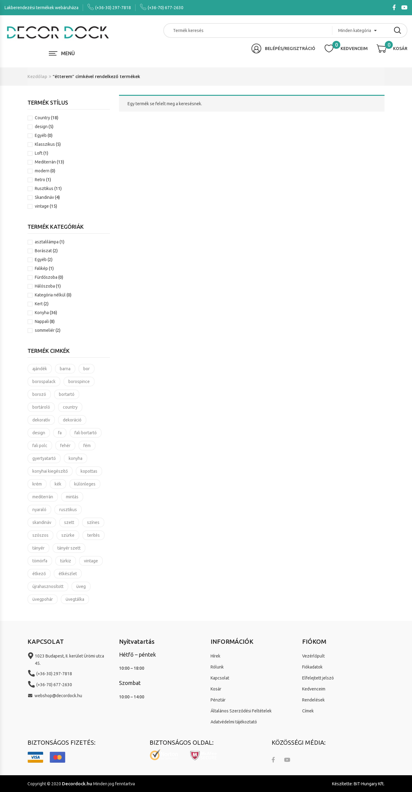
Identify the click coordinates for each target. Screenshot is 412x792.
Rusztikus (44, 188)
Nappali (42, 321)
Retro (40, 179)
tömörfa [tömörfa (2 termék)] (39, 560)
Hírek (215, 656)
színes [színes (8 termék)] (93, 522)
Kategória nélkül (50, 294)
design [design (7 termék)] (38, 432)
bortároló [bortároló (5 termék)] (41, 407)
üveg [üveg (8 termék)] (81, 586)
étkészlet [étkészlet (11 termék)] (68, 573)
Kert (39, 303)
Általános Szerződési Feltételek (241, 710)
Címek (308, 710)
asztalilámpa (47, 241)
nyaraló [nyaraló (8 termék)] (39, 509)
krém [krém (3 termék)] (37, 484)
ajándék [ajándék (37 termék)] (39, 368)
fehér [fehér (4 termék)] (65, 445)
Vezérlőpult (313, 656)
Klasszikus (45, 144)
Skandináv (44, 197)
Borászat (43, 250)
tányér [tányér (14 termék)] (38, 548)
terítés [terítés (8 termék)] (93, 535)
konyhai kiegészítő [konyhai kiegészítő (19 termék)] (50, 471)
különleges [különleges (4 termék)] (85, 484)
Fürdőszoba (46, 277)
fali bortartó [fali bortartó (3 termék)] (85, 432)
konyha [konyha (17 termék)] (75, 458)
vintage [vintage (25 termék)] (91, 560)
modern (42, 170)
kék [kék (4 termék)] (58, 484)
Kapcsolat (220, 678)
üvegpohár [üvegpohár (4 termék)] (42, 599)
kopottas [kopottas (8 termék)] (89, 471)
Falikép (41, 268)
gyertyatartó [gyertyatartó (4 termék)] (44, 458)
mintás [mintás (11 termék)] (72, 496)
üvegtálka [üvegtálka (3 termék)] (75, 599)
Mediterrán (45, 161)
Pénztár (218, 699)
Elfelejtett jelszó (318, 678)
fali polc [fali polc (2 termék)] (39, 445)
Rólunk (217, 667)
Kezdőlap (37, 76)
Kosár (216, 688)
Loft (38, 153)
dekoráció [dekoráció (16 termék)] (72, 420)
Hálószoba (45, 286)
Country (42, 117)
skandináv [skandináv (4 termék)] (41, 522)
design (41, 126)
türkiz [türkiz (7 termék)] (65, 560)
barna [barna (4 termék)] (65, 368)
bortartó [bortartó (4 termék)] (66, 394)
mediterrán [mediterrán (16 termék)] (42, 496)
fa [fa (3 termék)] (60, 432)
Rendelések (313, 699)
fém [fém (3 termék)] (87, 445)
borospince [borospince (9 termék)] (79, 381)
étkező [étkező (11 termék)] (39, 573)
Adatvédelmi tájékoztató (234, 721)
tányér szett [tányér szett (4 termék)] (69, 548)
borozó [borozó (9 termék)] (39, 394)
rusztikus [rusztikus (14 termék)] (68, 509)
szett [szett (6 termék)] (69, 522)
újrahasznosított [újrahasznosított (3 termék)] (47, 586)
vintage (42, 206)
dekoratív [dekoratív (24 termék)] (41, 420)
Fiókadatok (312, 667)
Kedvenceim (313, 688)
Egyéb (41, 135)
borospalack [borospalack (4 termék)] (44, 381)
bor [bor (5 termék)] (86, 368)
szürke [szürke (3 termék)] (67, 535)
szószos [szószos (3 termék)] (40, 535)
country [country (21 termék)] (70, 407)
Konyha (42, 312)
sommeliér (45, 330)
